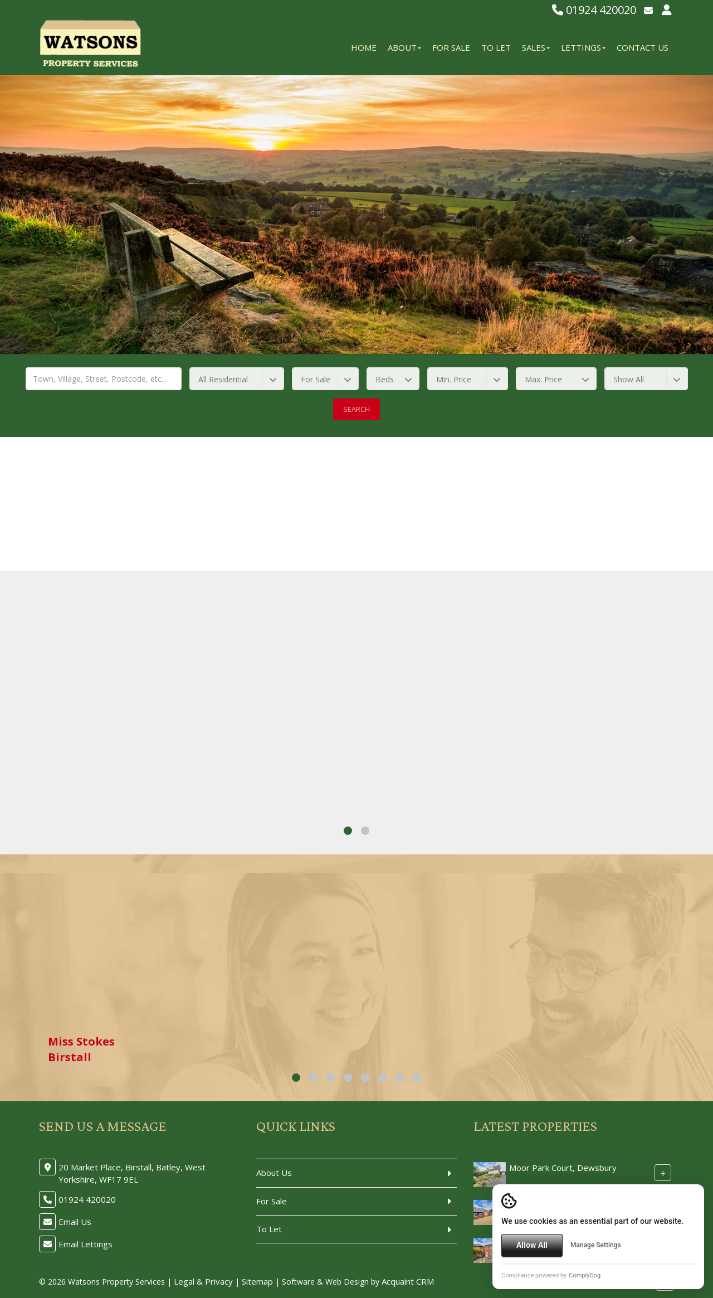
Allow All (532, 1245)
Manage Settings (595, 1245)
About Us (274, 1172)
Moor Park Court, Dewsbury (563, 1167)
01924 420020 (594, 9)
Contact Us (642, 47)
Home (364, 47)
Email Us (74, 1221)
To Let (496, 47)
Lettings (583, 47)
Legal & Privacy (203, 1281)
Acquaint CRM (408, 1281)
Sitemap (257, 1281)
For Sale (451, 47)
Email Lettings (85, 1244)
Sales (536, 47)
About (404, 47)
